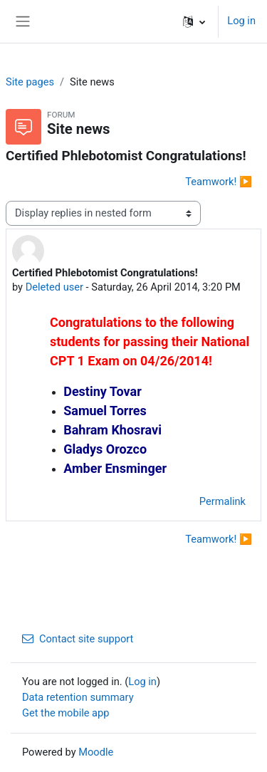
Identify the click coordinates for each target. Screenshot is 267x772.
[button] (194, 21)
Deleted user (54, 287)
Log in (241, 20)
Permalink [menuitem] (222, 501)
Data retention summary (78, 697)
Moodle (95, 752)
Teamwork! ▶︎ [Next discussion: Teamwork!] (218, 181)
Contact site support (77, 638)
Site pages (30, 81)
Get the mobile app (65, 712)
